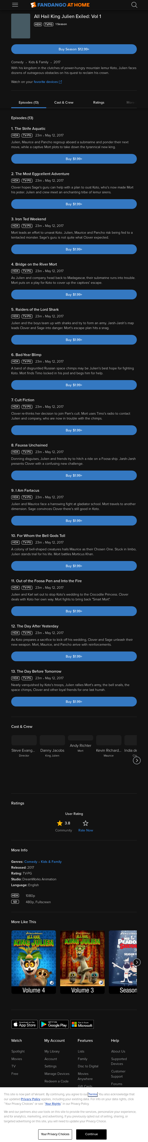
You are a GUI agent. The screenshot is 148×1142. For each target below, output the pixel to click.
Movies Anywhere (85, 1076)
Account (51, 1059)
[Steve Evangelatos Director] (24, 760)
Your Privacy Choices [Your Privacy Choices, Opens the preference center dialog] (55, 1134)
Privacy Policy (30, 1099)
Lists (81, 1051)
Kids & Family (51, 862)
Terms (92, 1094)
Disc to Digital (88, 1066)
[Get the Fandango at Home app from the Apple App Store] (24, 1024)
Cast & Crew (63, 102)
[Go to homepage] (60, 5)
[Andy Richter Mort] (80, 760)
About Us (118, 1051)
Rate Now (85, 830)
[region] (74, 1114)
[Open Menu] (15, 5)
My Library (52, 1051)
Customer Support (118, 1074)
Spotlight (18, 1051)
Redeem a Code (57, 1081)
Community (63, 830)
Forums (116, 1084)
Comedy (30, 862)
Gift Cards (85, 1086)
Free (14, 1074)
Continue (91, 1134)
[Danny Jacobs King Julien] (52, 760)
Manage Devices (57, 1074)
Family (82, 1059)
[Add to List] (134, 24)
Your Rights (53, 1104)
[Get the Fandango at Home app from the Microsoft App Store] (82, 1024)
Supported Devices (119, 1061)
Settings (50, 1066)
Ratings (98, 102)
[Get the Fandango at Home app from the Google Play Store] (54, 1024)
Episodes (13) (29, 102)
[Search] (134, 5)
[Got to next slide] (136, 760)
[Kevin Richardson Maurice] (109, 760)
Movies (16, 1059)
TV (13, 1066)
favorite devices (48, 82)
